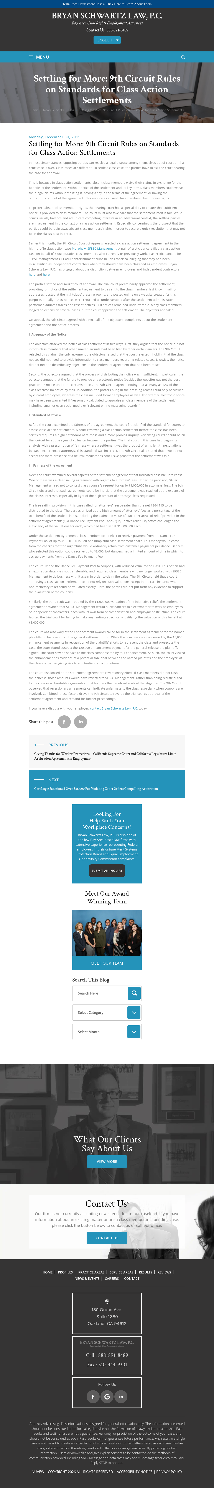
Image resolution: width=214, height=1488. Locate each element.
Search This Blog (90, 980)
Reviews (164, 1272)
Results (145, 1272)
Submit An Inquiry (107, 871)
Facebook (93, 1396)
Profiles (65, 1272)
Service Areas (121, 1272)
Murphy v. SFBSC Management (94, 248)
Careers (112, 1278)
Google (107, 1396)
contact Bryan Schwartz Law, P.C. (114, 708)
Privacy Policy (169, 1471)
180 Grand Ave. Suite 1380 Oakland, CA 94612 (107, 1316)
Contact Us (107, 1238)
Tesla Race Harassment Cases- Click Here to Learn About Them (106, 4)
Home (48, 1272)
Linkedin (80, 721)
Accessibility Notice (135, 1471)
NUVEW (38, 1471)
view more (107, 1161)
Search (134, 993)
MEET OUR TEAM (107, 963)
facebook (64, 721)
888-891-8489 (117, 30)
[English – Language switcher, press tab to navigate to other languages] (107, 40)
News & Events (87, 1278)
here (32, 274)
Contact (131, 1278)
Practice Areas (91, 1272)
